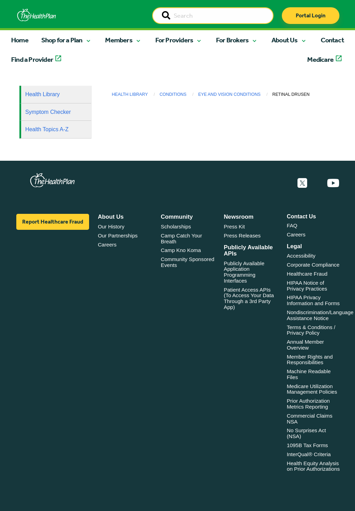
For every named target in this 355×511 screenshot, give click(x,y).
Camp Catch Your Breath (181, 238)
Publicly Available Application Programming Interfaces (244, 272)
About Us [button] (284, 40)
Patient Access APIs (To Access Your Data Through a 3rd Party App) (249, 298)
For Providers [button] (174, 40)
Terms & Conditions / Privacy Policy (311, 330)
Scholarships (176, 226)
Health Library (42, 94)
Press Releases (242, 235)
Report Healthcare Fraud (52, 221)
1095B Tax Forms (307, 445)
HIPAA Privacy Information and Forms (313, 300)
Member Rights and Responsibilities (310, 360)
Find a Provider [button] (32, 59)
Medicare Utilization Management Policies (312, 389)
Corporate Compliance (313, 265)
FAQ (292, 225)
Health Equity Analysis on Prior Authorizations (313, 466)
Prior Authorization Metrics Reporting (308, 404)
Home (19, 40)
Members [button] (118, 40)
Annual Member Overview (305, 345)
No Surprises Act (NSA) (306, 433)
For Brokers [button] (232, 40)
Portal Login (311, 15)
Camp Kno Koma (181, 250)
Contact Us (301, 216)
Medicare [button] (320, 59)
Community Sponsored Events (187, 262)
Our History (111, 226)
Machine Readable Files (309, 374)
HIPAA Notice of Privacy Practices (307, 286)
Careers (107, 245)
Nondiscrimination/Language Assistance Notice (320, 315)
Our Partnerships (118, 235)
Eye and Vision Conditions (229, 94)
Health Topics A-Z (47, 129)
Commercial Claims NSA (309, 419)
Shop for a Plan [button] (62, 40)
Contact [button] (332, 40)
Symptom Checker (48, 112)
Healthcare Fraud (307, 274)
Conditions (173, 94)
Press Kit (234, 226)
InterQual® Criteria (309, 454)
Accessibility (301, 256)
